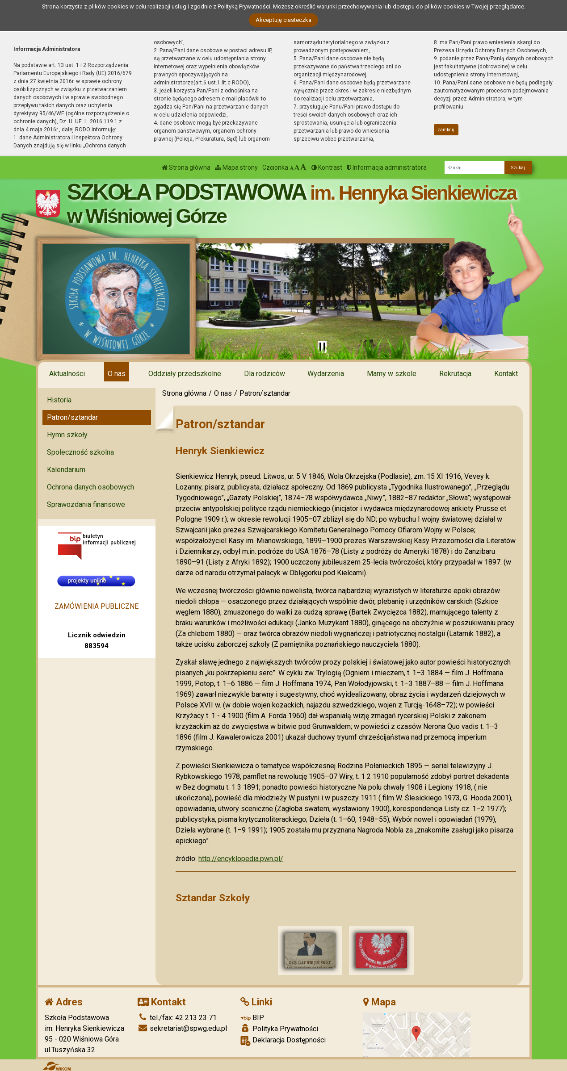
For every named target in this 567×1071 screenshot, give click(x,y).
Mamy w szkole (391, 373)
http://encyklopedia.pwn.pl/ (240, 858)
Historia (59, 400)
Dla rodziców (264, 373)
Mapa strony (236, 167)
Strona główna (186, 167)
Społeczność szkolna (80, 452)
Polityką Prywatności (244, 6)
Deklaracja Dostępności (283, 1038)
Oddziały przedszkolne (184, 373)
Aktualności (67, 373)
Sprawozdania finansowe (86, 504)
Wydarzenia (325, 373)
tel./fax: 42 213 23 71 (177, 1016)
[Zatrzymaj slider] (322, 347)
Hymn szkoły (67, 435)
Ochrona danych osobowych (90, 487)
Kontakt (506, 373)
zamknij (445, 129)
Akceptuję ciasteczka (283, 20)
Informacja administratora (387, 167)
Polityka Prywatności (279, 1026)
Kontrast (326, 167)
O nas (117, 373)
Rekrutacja (455, 373)
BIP (252, 1016)
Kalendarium (66, 469)
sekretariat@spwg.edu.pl (182, 1026)
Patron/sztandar (72, 417)
